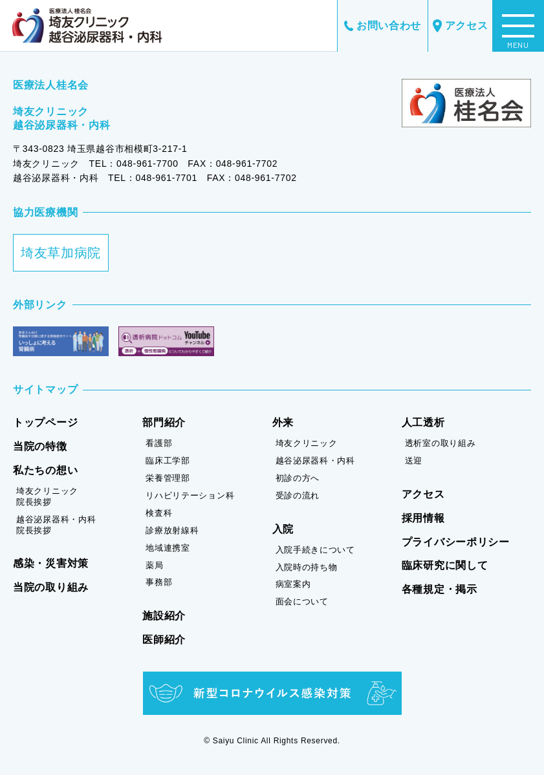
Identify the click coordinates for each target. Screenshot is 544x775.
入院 (283, 529)
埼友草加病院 (61, 253)
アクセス (460, 26)
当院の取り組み (51, 587)
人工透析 (423, 422)
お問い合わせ (382, 25)
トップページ (45, 422)
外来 (283, 422)
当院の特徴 (40, 446)
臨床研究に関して (445, 565)
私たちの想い (45, 470)
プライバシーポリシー (456, 541)
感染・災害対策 (51, 563)
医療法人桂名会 (51, 85)
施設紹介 (164, 615)
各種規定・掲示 (439, 589)
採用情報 (423, 518)
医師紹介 (164, 639)
